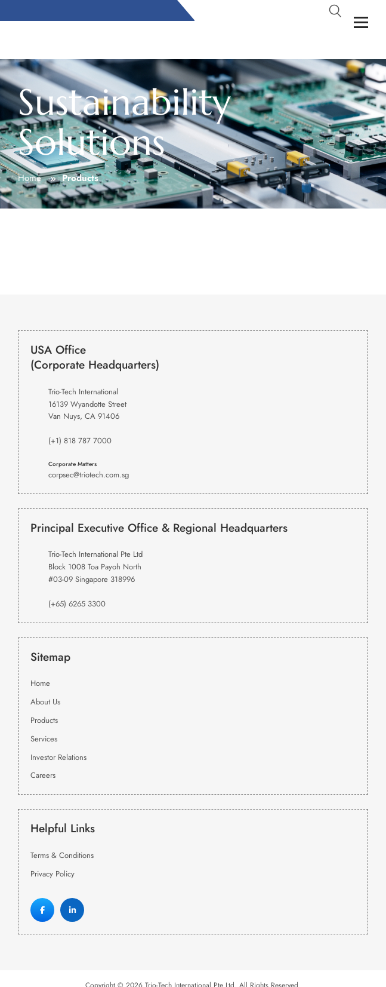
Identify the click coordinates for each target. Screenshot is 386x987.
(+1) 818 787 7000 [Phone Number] (80, 440)
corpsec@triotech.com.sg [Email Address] (88, 474)
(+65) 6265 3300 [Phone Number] (77, 603)
